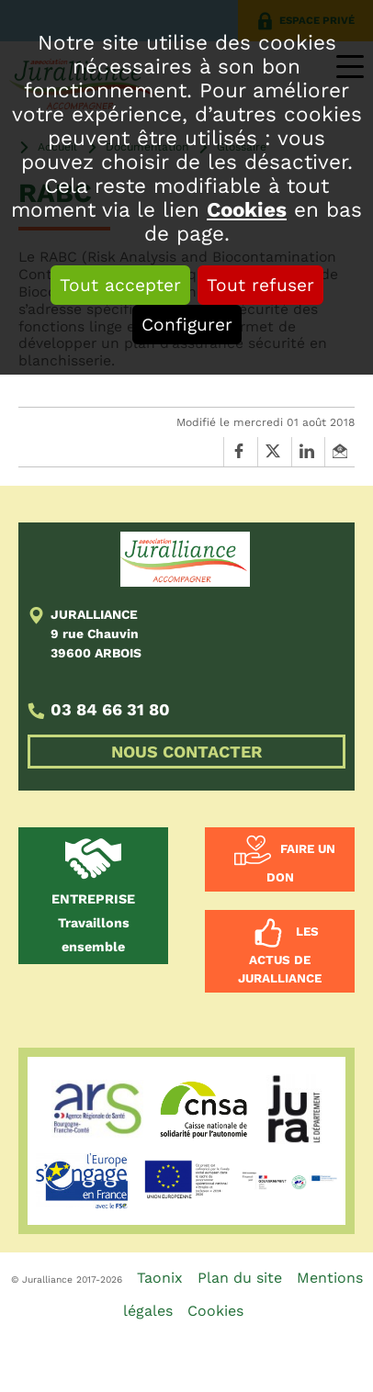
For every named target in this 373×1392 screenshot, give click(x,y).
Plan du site (240, 1277)
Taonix (160, 1277)
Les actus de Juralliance (280, 956)
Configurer (186, 324)
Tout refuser (260, 285)
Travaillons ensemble (93, 923)
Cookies (247, 209)
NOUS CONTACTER (186, 751)
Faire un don (300, 864)
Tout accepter (120, 285)
